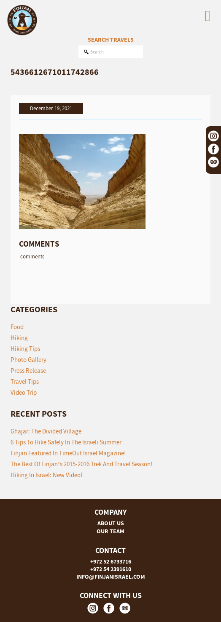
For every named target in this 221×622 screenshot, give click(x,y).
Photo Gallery (28, 360)
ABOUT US (110, 523)
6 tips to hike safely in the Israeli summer (66, 442)
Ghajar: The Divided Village (46, 431)
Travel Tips (25, 381)
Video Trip (24, 392)
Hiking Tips (25, 349)
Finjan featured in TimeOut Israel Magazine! (68, 453)
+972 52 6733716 (110, 561)
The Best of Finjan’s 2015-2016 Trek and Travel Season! (81, 464)
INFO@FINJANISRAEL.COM (110, 576)
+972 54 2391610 (110, 569)
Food (17, 327)
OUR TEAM (110, 531)
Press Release (28, 371)
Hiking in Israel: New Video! (46, 475)
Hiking (19, 338)
